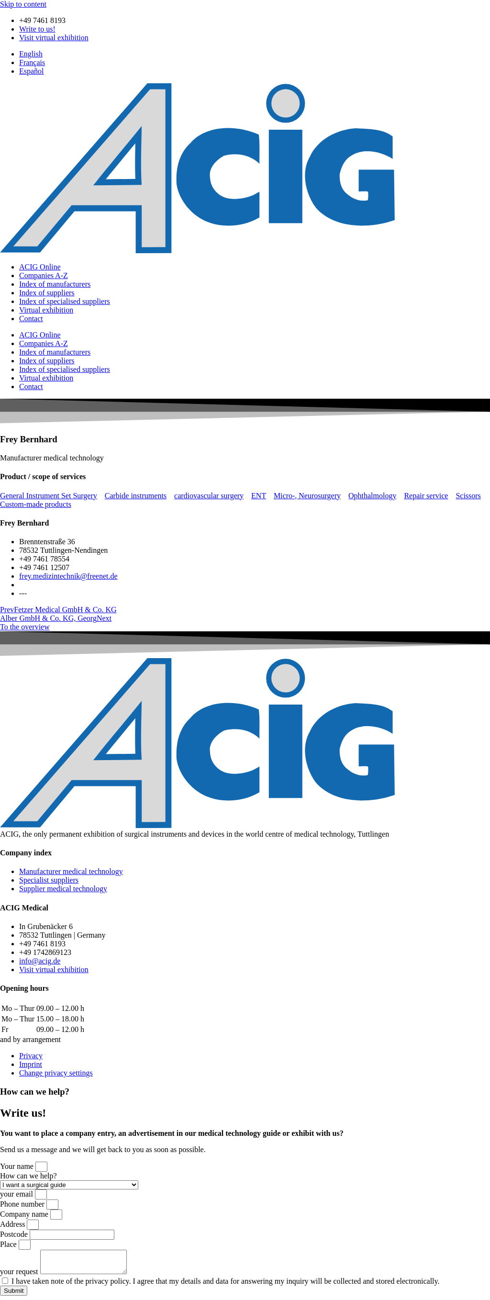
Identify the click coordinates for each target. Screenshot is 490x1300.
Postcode (15, 1234)
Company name (25, 1214)
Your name (17, 1166)
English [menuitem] (31, 54)
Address (13, 1224)
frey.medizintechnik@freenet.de (68, 576)
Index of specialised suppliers (64, 301)
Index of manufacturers (54, 284)
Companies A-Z (43, 275)
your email (17, 1194)
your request (20, 1276)
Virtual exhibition (46, 310)
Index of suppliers (47, 293)
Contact (31, 318)
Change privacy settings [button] (56, 1073)
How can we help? (28, 1176)
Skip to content (23, 4)
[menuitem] (31, 54)
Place (9, 1244)
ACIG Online (40, 267)
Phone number (23, 1204)
